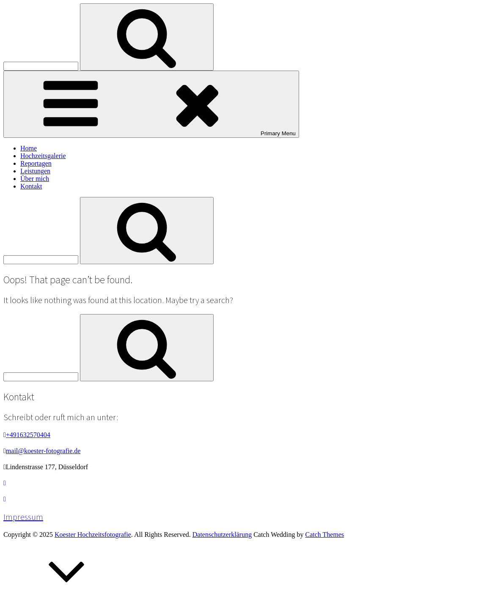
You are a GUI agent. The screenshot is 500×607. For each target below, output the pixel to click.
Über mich (34, 178)
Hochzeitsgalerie (43, 155)
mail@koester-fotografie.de (43, 450)
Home (28, 148)
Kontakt (31, 186)
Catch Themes (324, 534)
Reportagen (36, 163)
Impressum (23, 516)
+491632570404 (28, 434)
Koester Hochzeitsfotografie (93, 534)
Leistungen (35, 171)
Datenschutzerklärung (222, 534)
